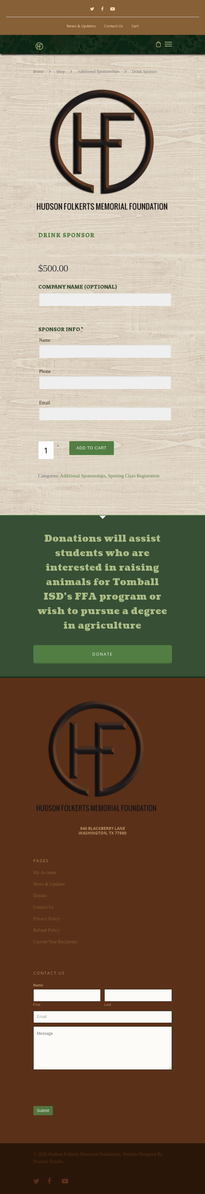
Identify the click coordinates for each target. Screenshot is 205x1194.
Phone (45, 371)
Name (44, 340)
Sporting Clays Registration (133, 475)
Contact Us (113, 25)
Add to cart (92, 448)
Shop (60, 71)
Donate (40, 895)
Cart (135, 25)
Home (38, 71)
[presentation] (83, 1087)
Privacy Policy (46, 918)
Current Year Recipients (55, 941)
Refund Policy (46, 930)
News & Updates (81, 25)
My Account (44, 872)
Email (44, 402)
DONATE (102, 654)
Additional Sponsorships (99, 71)
